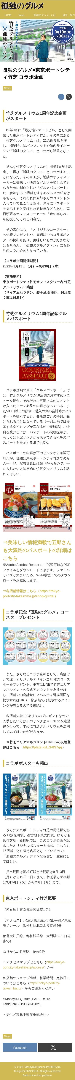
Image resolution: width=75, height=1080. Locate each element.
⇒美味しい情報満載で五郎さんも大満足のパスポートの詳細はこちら (37, 550)
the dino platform (42, 1075)
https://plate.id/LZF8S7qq (42, 747)
